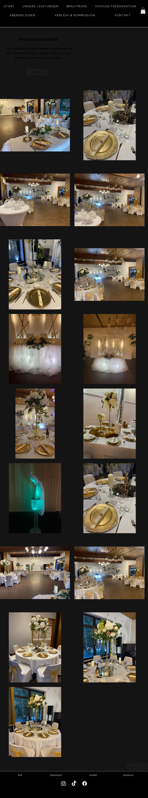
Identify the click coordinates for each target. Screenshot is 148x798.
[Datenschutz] (56, 775)
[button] (143, 11)
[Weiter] (137, 766)
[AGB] (20, 775)
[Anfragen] (37, 72)
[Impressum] (128, 775)
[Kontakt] (93, 775)
